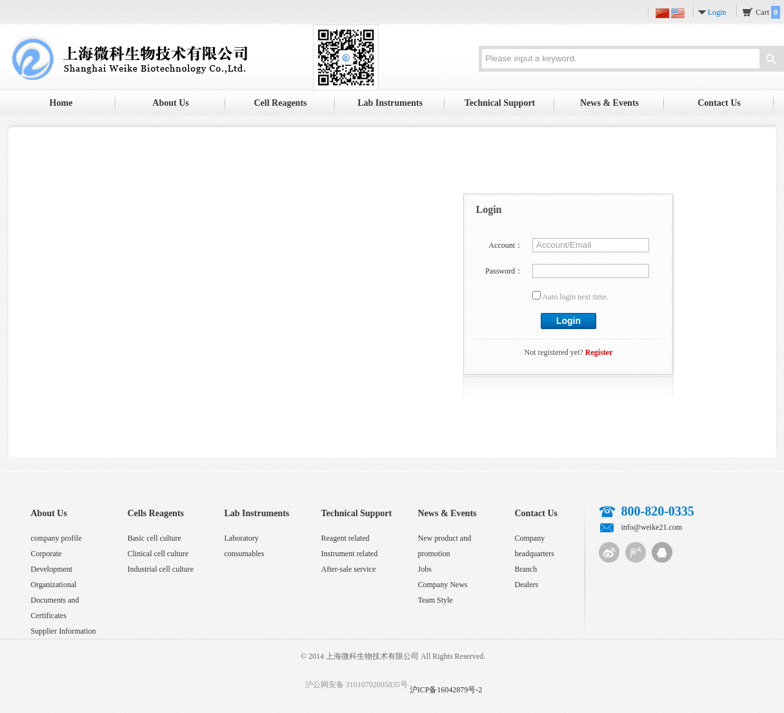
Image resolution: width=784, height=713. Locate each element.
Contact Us (719, 103)
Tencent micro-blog (635, 552)
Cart (768, 12)
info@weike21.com (652, 527)
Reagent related (345, 538)
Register (599, 352)
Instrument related (349, 553)
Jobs (425, 569)
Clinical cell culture (158, 553)
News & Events (609, 103)
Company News (443, 584)
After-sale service (348, 569)
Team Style (435, 600)
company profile (56, 538)
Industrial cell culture (161, 569)
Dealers (527, 584)
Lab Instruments (390, 103)
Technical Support (500, 103)
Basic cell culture (154, 538)
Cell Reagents (280, 103)
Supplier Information (63, 631)
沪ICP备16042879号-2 (446, 689)
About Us (170, 103)
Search (771, 60)
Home (61, 103)
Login (717, 12)
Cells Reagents (156, 513)
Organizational (54, 584)
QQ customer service (662, 552)
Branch (526, 569)
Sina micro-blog (609, 552)
